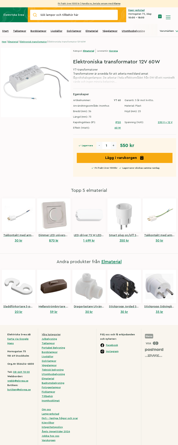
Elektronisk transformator (33, 42)
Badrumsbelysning (53, 383)
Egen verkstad (136, 10)
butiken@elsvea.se (19, 389)
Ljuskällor (56, 31)
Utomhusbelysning (133, 31)
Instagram (112, 351)
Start (5, 31)
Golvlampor (74, 31)
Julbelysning (49, 339)
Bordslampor (38, 31)
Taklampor (19, 31)
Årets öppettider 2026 (56, 431)
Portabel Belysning (53, 348)
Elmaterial (92, 31)
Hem (4, 42)
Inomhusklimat (51, 400)
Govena (113, 51)
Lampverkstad (50, 414)
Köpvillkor (48, 422)
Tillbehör (47, 396)
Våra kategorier (51, 334)
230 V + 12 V (165, 122)
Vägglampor (110, 31)
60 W (117, 128)
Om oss (46, 409)
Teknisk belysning (53, 370)
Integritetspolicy (52, 427)
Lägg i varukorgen (124, 158)
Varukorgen (48, 440)
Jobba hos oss (50, 436)
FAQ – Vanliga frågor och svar (60, 418)
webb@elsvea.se (17, 381)
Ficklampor (48, 392)
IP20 (118, 122)
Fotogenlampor (51, 387)
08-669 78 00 (21, 372)
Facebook (112, 345)
